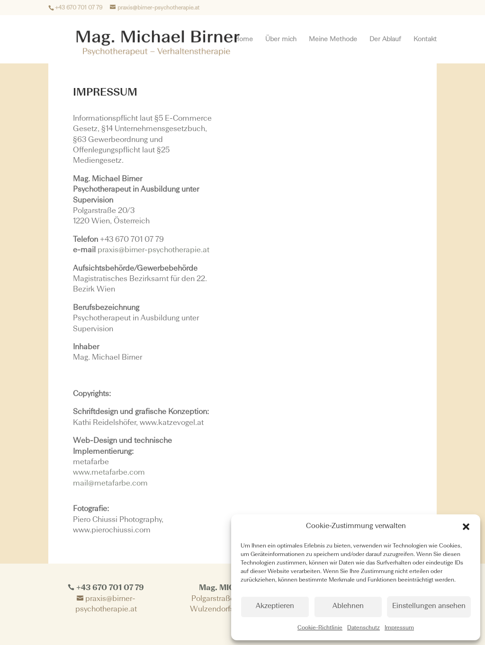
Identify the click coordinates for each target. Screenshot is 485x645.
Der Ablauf (385, 39)
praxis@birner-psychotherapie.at (153, 250)
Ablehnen (348, 606)
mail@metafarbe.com (110, 483)
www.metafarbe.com (109, 473)
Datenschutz (363, 628)
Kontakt (425, 39)
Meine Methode (333, 39)
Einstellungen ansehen (429, 606)
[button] (466, 526)
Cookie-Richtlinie (319, 628)
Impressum (399, 628)
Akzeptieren (275, 606)
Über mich (280, 39)
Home (243, 39)
